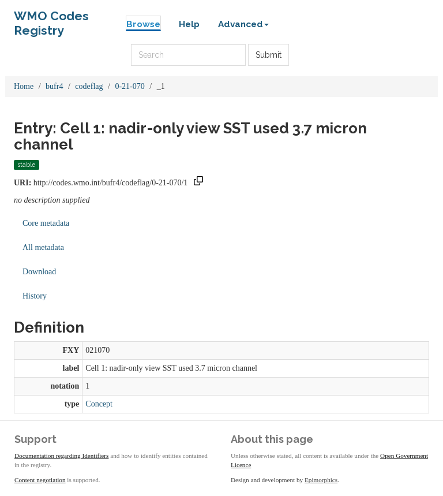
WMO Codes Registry (51, 19)
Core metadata (45, 223)
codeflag (89, 86)
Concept (98, 404)
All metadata (43, 247)
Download (39, 271)
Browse (143, 24)
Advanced (243, 24)
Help (189, 24)
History (34, 296)
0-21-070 (129, 86)
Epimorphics (321, 479)
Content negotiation (40, 479)
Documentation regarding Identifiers (61, 455)
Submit (268, 54)
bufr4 (54, 86)
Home (23, 86)
